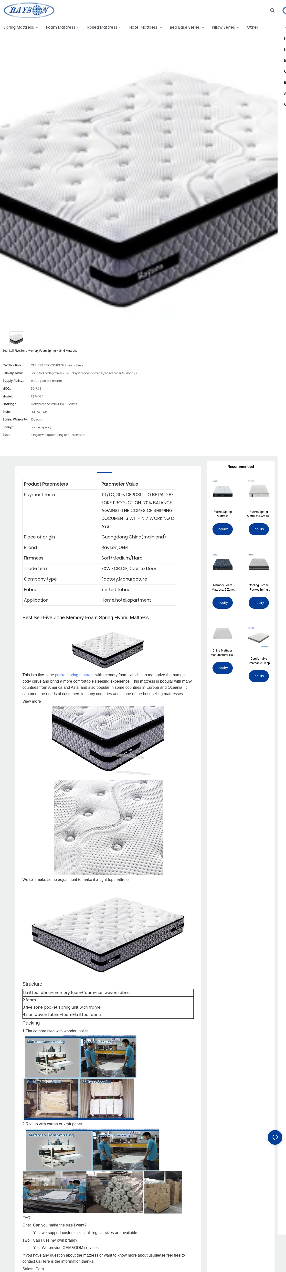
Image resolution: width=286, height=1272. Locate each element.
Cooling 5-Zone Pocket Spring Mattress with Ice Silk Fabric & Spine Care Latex (259, 587)
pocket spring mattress (74, 675)
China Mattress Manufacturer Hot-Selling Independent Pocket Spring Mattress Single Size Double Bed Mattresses (223, 654)
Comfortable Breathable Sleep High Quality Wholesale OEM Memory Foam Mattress (259, 661)
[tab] (104, 471)
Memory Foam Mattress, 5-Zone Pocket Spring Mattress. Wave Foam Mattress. (223, 587)
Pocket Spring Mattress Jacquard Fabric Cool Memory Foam (222, 514)
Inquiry (222, 529)
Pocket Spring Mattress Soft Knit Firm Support (258, 514)
